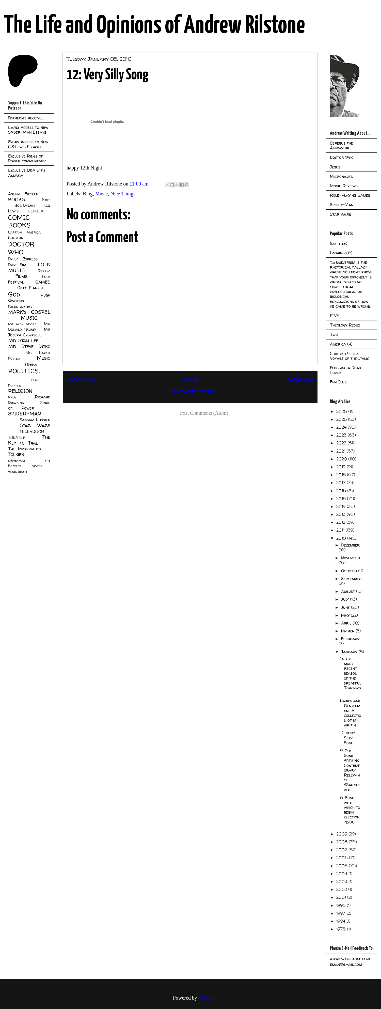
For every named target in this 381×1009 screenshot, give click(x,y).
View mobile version (190, 391)
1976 (341, 929)
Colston (15, 237)
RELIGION (20, 391)
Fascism (44, 270)
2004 (342, 873)
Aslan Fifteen (23, 194)
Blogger (206, 998)
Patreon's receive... (26, 118)
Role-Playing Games (350, 195)
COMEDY (35, 211)
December (350, 545)
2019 (341, 467)
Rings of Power (29, 405)
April (347, 623)
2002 (342, 889)
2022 (341, 443)
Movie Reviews (344, 186)
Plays (35, 380)
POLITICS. (24, 370)
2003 (342, 881)
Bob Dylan (24, 205)
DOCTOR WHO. (21, 248)
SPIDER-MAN (24, 413)
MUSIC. (29, 318)
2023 (342, 435)
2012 (341, 522)
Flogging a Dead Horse (345, 370)
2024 (342, 427)
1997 (341, 913)
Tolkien (16, 454)
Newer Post (81, 378)
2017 (341, 482)
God (14, 294)
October (349, 570)
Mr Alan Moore (22, 324)
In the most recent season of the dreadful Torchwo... (350, 675)
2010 (341, 538)
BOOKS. (17, 199)
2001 (341, 897)
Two (334, 334)
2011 (340, 530)
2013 (341, 514)
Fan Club (338, 382)
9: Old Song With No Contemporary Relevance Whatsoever (350, 770)
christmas (16, 460)
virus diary (17, 471)
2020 (342, 459)
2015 (341, 498)
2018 (341, 474)
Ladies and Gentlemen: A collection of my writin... (350, 713)
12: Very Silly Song (347, 737)
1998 (341, 905)
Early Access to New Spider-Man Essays (28, 130)
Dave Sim (17, 265)
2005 (342, 865)
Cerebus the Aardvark (341, 145)
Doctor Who (342, 157)
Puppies (14, 385)
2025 (342, 419)
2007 (342, 849)
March (348, 631)
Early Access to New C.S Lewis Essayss (28, 144)
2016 (341, 490)
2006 (342, 857)
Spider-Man (341, 204)
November (350, 558)
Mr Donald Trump (29, 326)
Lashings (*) (341, 253)
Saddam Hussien (35, 420)
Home (191, 378)
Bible (46, 200)
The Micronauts (24, 449)
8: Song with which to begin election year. (350, 810)
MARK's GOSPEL (29, 312)
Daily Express (23, 259)
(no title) (338, 243)
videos (37, 466)
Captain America (24, 232)
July (345, 599)
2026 (342, 411)
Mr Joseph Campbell (29, 332)
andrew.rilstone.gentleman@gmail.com (351, 961)
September (351, 578)
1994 (341, 921)
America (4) (341, 344)
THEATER (17, 437)
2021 (341, 451)
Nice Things (122, 193)
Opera (31, 364)
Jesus (335, 167)
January (350, 652)
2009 (342, 834)
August (348, 591)
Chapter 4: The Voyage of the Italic (349, 356)
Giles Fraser (30, 287)
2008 (342, 842)
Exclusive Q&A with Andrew (26, 172)
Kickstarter (20, 306)
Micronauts (341, 176)
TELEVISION (31, 431)
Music (101, 193)
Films (21, 276)
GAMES (42, 282)
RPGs (12, 397)
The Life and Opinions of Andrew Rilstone (154, 26)
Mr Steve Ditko (29, 346)
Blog (88, 193)
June (346, 607)
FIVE (334, 315)
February (350, 639)
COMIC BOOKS (19, 221)
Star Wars (35, 425)
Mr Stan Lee (23, 340)
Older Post (301, 378)
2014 (341, 506)
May (346, 615)
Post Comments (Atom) (204, 413)
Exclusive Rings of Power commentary (27, 158)
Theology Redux (345, 325)
